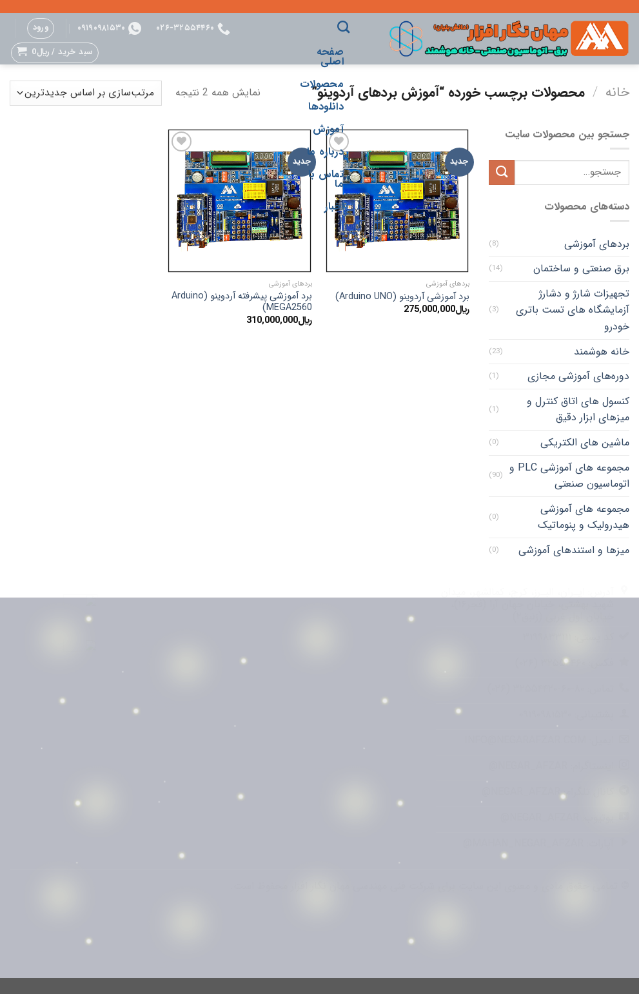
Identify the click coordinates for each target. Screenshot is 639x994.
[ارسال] (502, 172)
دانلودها (326, 107)
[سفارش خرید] (86, 93)
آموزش (328, 129)
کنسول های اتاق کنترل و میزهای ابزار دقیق (578, 409)
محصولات (322, 84)
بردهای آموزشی (596, 244)
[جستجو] (343, 27)
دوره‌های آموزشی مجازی (578, 376)
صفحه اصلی (330, 57)
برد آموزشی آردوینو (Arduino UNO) (402, 297)
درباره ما (325, 152)
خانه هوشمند (601, 352)
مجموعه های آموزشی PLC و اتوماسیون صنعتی (569, 476)
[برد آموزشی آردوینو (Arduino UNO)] (397, 200)
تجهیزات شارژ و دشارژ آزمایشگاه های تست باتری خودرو (572, 310)
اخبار (334, 207)
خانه (617, 92)
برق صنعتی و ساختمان (581, 268)
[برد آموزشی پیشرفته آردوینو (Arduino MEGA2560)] (239, 200)
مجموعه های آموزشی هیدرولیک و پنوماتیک (583, 517)
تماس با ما (326, 179)
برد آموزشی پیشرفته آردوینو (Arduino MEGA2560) (242, 303)
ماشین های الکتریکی (584, 442)
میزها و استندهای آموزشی (573, 550)
